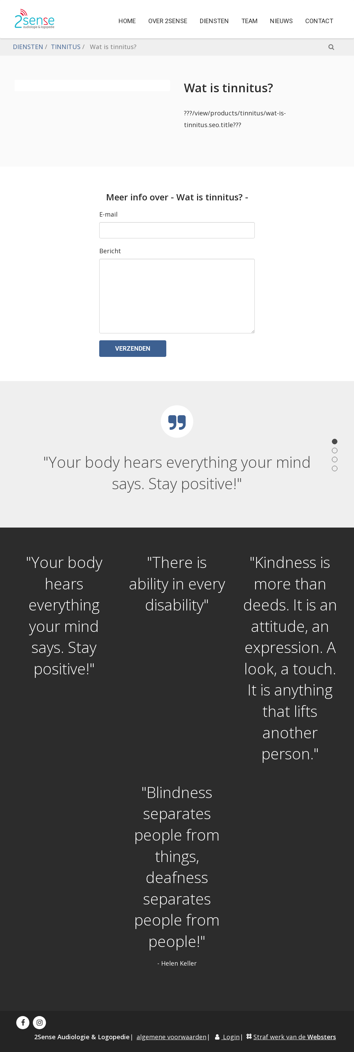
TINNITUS (66, 46)
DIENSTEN (28, 46)
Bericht (110, 251)
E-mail (108, 214)
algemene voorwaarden (171, 1037)
